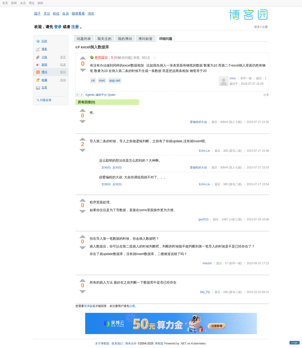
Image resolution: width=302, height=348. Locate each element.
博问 (44, 72)
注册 (75, 27)
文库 (44, 87)
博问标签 (145, 39)
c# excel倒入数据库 (92, 47)
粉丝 (56, 13)
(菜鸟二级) (235, 150)
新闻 (14, 3)
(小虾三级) (235, 219)
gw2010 (204, 219)
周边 (31, 3)
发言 (63, 57)
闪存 (44, 41)
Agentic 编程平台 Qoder (100, 94)
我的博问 (125, 39)
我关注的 (104, 39)
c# (93, 80)
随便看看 (78, 13)
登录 (58, 27)
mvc (102, 80)
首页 (5, 3)
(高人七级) (235, 122)
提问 (63, 72)
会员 (23, 3)
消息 (91, 13)
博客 (44, 49)
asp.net (114, 80)
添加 (63, 80)
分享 (266, 94)
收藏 (44, 80)
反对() (117, 167)
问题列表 (84, 39)
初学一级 (246, 78)
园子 (37, 13)
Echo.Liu (204, 150)
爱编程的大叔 (198, 122)
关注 (47, 13)
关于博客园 (102, 343)
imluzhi (207, 263)
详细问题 (165, 39)
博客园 (159, 343)
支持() (106, 167)
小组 (44, 57)
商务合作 (131, 343)
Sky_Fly (205, 292)
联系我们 (117, 343)
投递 (63, 64)
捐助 (40, 3)
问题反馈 (45, 100)
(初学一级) (235, 263)
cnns (232, 78)
